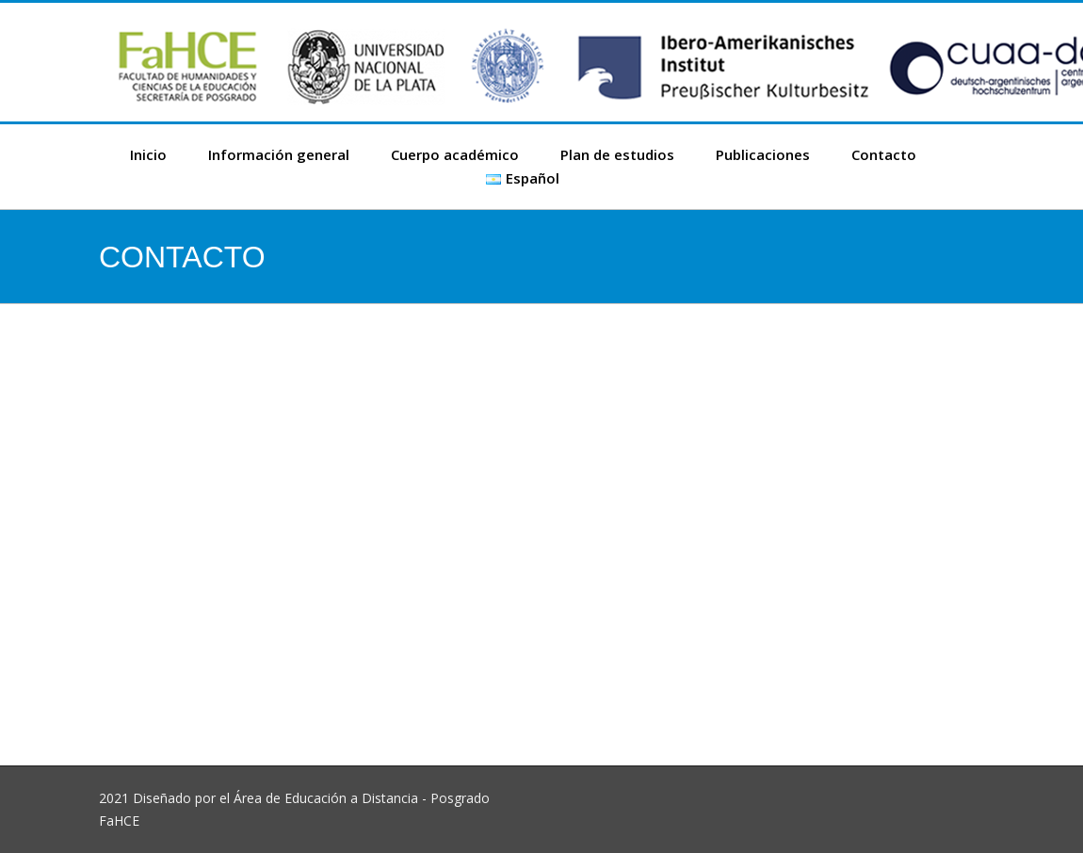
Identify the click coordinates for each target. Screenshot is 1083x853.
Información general (278, 154)
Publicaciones (763, 154)
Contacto (883, 154)
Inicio (148, 154)
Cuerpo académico (455, 154)
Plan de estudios (617, 154)
